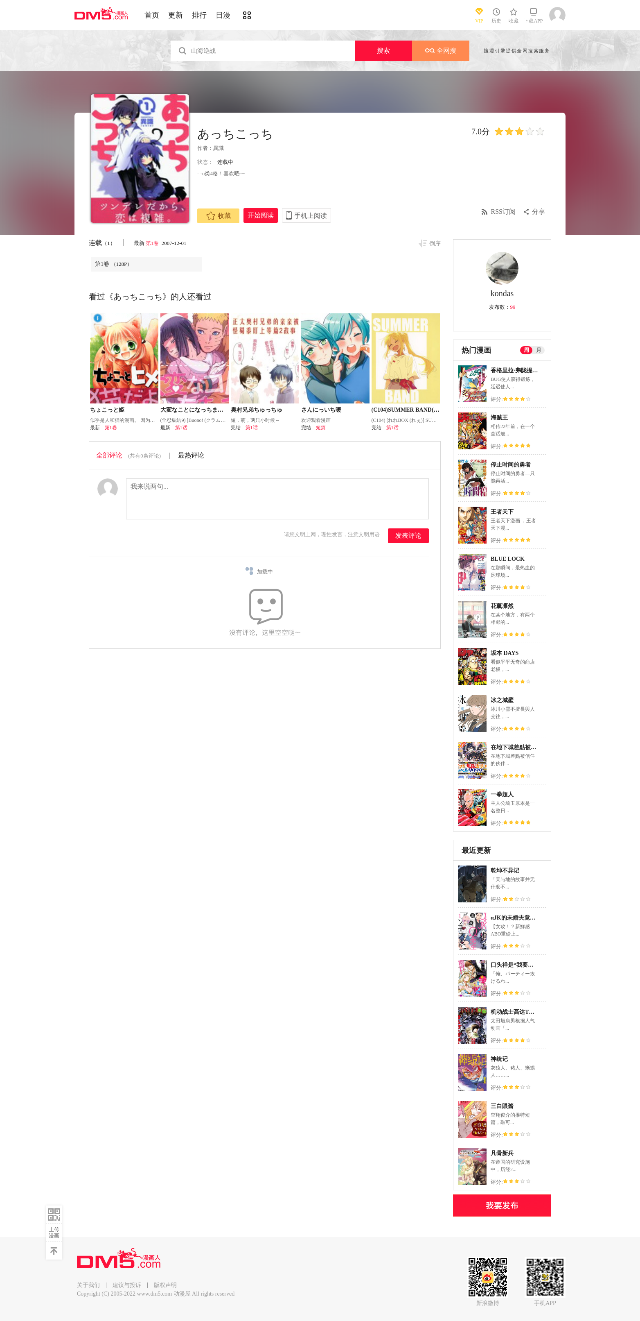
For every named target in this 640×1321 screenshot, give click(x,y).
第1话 (181, 428)
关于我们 (88, 1285)
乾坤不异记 (505, 871)
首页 (151, 15)
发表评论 (408, 535)
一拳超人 (502, 794)
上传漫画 (54, 1232)
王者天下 (502, 512)
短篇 (321, 428)
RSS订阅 (503, 211)
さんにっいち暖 (321, 410)
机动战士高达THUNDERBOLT (530, 1012)
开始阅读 (261, 215)
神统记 (499, 1059)
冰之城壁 (502, 700)
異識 (218, 148)
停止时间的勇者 (511, 465)
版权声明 (165, 1285)
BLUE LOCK (508, 559)
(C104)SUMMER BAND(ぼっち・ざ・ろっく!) (430, 410)
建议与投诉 (127, 1285)
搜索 (383, 50)
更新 (175, 15)
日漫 (223, 15)
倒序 (435, 243)
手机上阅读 (310, 215)
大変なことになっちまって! (195, 410)
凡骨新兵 (502, 1153)
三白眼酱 (502, 1106)
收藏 (218, 215)
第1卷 (153, 243)
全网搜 (440, 50)
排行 (199, 15)
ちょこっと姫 (107, 410)
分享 (538, 211)
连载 (102, 242)
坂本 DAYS (504, 653)
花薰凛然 (502, 606)
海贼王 (499, 418)
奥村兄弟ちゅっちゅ (256, 410)
